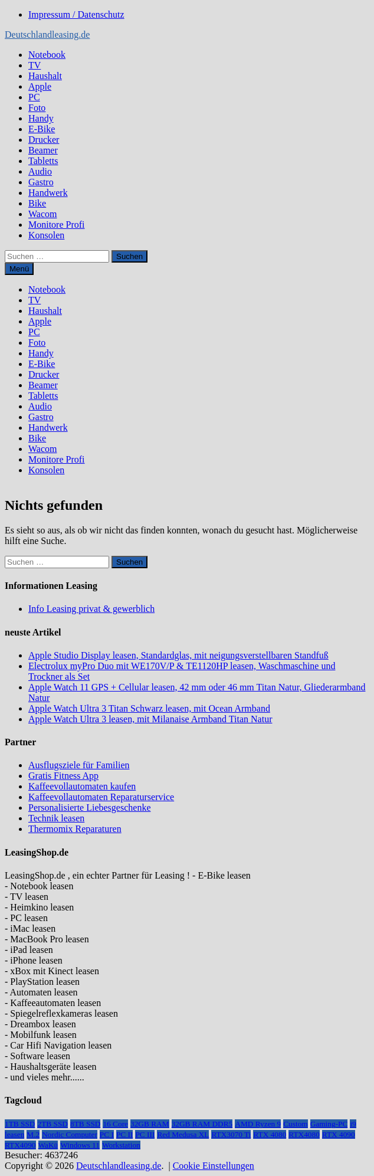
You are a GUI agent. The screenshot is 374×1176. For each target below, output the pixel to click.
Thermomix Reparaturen (75, 829)
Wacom (42, 214)
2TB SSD (52, 1123)
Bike (37, 203)
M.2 (33, 1134)
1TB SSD (20, 1123)
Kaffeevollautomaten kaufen (82, 786)
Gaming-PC (329, 1123)
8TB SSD (85, 1123)
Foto (36, 108)
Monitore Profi (56, 225)
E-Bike (41, 129)
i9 (353, 1123)
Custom (295, 1123)
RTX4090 (20, 1145)
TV (34, 65)
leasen (14, 1134)
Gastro (41, 182)
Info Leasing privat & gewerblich (91, 609)
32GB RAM (149, 1123)
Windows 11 (80, 1145)
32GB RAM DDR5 (202, 1123)
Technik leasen (56, 818)
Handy (41, 118)
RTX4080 (304, 1134)
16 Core (115, 1123)
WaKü (48, 1145)
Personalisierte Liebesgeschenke (89, 807)
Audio (40, 171)
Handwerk (48, 193)
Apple (39, 86)
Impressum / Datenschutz (76, 14)
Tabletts (43, 161)
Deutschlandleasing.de (47, 35)
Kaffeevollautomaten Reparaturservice (101, 797)
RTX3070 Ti (231, 1134)
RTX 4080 (269, 1134)
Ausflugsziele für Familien (79, 765)
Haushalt (45, 76)
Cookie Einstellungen (213, 1166)
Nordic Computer (69, 1134)
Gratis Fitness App (63, 776)
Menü (19, 268)
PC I (107, 1134)
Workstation (121, 1145)
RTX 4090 (338, 1134)
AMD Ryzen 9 (258, 1123)
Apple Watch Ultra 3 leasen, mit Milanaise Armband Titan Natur (150, 719)
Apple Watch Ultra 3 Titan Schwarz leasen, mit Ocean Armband (149, 708)
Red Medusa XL (183, 1134)
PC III (145, 1134)
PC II (124, 1134)
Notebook (46, 55)
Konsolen (46, 235)
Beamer (43, 150)
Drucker (43, 140)
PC (34, 97)
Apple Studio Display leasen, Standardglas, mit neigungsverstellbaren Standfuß (178, 655)
